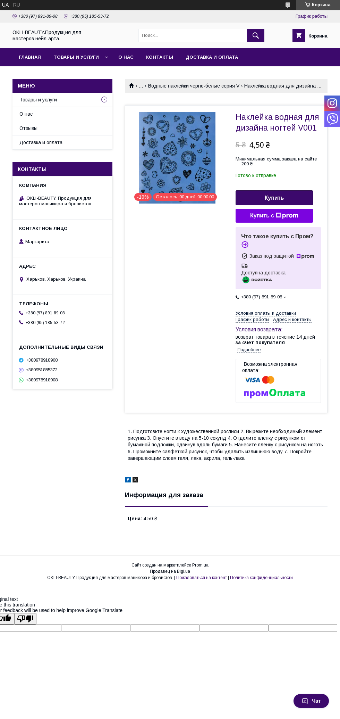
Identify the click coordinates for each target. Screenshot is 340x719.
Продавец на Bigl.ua (170, 571)
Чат (311, 701)
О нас (126, 57)
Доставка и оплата (212, 57)
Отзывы (28, 128)
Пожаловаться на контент (201, 577)
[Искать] (255, 35)
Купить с (274, 216)
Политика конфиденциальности (261, 577)
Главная (30, 57)
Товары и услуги (76, 57)
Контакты (159, 57)
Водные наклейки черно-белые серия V (193, 86)
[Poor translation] (25, 619)
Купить (274, 198)
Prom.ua (200, 565)
